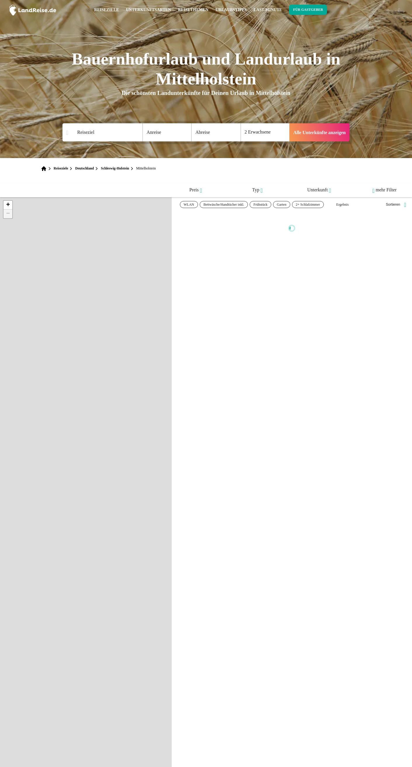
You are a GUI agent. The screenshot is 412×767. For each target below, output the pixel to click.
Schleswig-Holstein (115, 168)
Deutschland (84, 168)
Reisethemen (193, 10)
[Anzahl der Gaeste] (265, 132)
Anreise (154, 132)
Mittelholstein (146, 168)
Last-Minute (268, 10)
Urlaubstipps (231, 10)
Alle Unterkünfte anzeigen (319, 132)
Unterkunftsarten (148, 10)
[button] (8, 205)
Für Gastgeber (308, 10)
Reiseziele (106, 10)
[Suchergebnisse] (106, 132)
